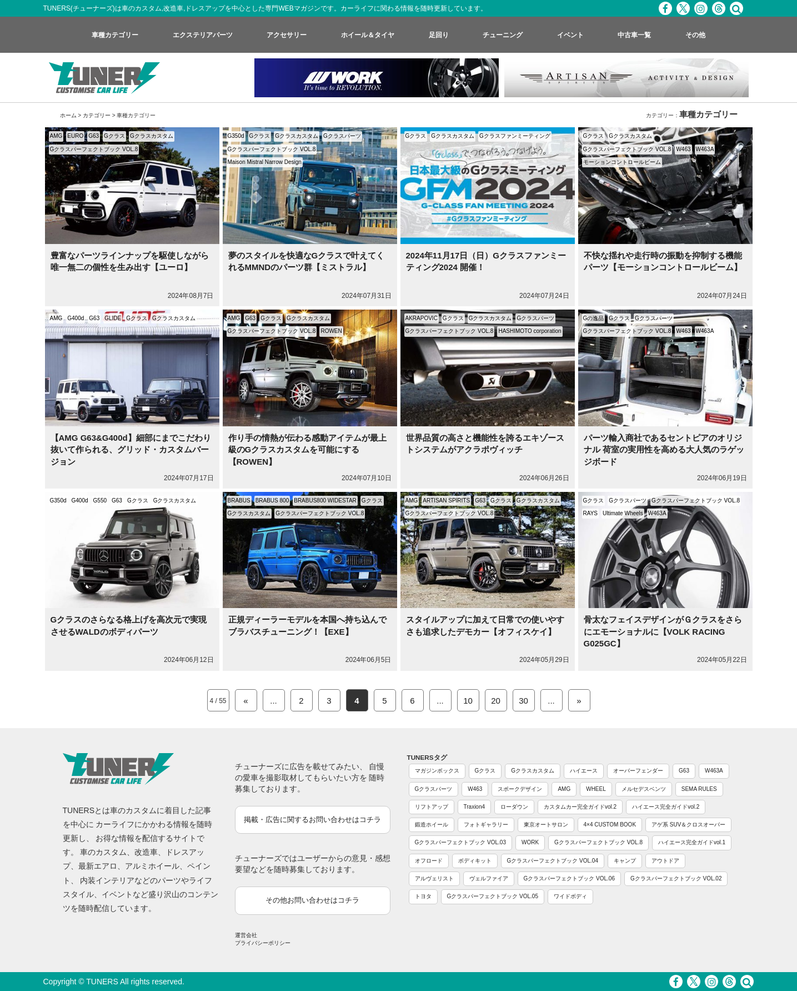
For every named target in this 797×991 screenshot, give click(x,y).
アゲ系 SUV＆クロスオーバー (688, 824)
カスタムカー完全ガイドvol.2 (580, 807)
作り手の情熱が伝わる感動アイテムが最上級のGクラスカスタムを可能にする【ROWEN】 (307, 449)
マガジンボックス (437, 771)
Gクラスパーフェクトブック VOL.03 (460, 842)
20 (495, 700)
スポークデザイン (520, 789)
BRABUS (239, 500)
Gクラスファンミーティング (514, 136)
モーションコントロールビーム (622, 162)
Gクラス (114, 136)
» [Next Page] (579, 700)
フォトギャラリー (486, 824)
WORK (530, 842)
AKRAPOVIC (421, 318)
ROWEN (331, 331)
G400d (75, 318)
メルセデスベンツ (643, 789)
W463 (683, 149)
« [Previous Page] (245, 700)
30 (523, 700)
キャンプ (625, 861)
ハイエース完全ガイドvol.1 (691, 842)
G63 (93, 136)
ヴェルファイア (488, 878)
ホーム (68, 115)
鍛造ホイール (431, 824)
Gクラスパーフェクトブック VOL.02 (675, 878)
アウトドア (665, 861)
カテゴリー (97, 115)
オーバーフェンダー (638, 771)
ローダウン (514, 807)
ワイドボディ (570, 896)
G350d (236, 136)
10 (468, 700)
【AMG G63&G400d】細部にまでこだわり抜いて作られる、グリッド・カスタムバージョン (131, 449)
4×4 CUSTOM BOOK (610, 824)
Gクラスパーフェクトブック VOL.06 (569, 878)
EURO (75, 136)
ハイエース (584, 771)
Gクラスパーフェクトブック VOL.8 (94, 149)
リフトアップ (431, 807)
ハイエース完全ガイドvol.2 (665, 807)
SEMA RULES (699, 789)
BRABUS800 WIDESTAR (325, 500)
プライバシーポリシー (262, 943)
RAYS (590, 513)
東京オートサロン (546, 824)
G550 (100, 500)
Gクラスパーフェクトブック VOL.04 (552, 861)
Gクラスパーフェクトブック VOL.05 (492, 896)
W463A (705, 149)
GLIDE (112, 318)
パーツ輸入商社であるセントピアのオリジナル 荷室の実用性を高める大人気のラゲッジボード (664, 449)
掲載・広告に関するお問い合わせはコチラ (312, 819)
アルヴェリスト (434, 878)
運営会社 (246, 935)
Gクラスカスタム (151, 136)
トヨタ (423, 896)
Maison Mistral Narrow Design (265, 162)
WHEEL (596, 789)
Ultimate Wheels (623, 513)
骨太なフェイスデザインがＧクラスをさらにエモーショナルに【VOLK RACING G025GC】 (663, 631)
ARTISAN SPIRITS (446, 500)
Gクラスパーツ (342, 136)
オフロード (429, 861)
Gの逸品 (593, 318)
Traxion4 (474, 807)
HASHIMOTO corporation (529, 331)
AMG (56, 136)
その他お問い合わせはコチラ (312, 900)
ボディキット (475, 861)
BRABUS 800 (272, 500)
